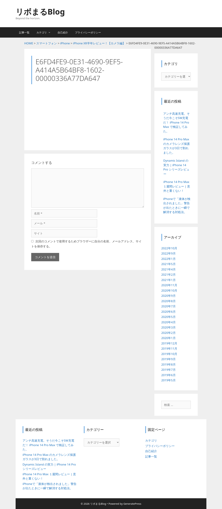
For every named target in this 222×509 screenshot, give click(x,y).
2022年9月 (168, 253)
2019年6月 (168, 375)
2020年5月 (168, 317)
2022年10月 (169, 248)
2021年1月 (168, 280)
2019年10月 (169, 354)
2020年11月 (169, 285)
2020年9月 (168, 296)
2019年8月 (168, 364)
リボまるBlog (40, 11)
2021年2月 (168, 275)
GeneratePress (132, 503)
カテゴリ (45, 32)
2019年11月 (169, 348)
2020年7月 (168, 306)
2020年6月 (168, 312)
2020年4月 (168, 322)
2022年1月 (168, 259)
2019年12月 (169, 343)
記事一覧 (24, 32)
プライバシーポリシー (88, 32)
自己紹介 (63, 32)
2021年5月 (168, 264)
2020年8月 (168, 301)
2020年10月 (169, 290)
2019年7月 (168, 370)
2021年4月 (168, 269)
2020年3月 (168, 327)
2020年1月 (168, 338)
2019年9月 (168, 359)
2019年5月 (168, 380)
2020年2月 (168, 333)
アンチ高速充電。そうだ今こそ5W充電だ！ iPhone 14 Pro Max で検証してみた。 (48, 444)
